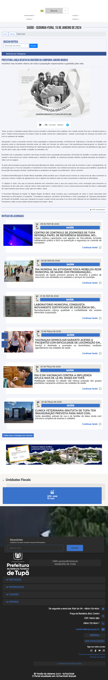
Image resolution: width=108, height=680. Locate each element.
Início (5, 34)
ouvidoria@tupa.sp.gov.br (87, 629)
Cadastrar (75, 548)
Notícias (12, 34)
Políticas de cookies (97, 657)
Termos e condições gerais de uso (92, 654)
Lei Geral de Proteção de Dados (69, 664)
